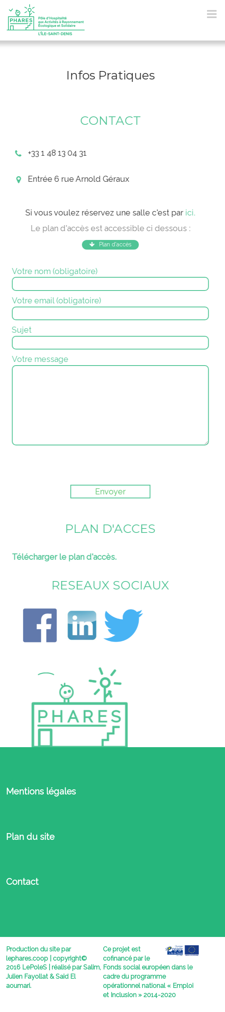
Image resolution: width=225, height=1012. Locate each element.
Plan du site (30, 836)
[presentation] (72, 465)
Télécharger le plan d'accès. (63, 557)
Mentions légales (41, 791)
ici (188, 212)
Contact (22, 881)
